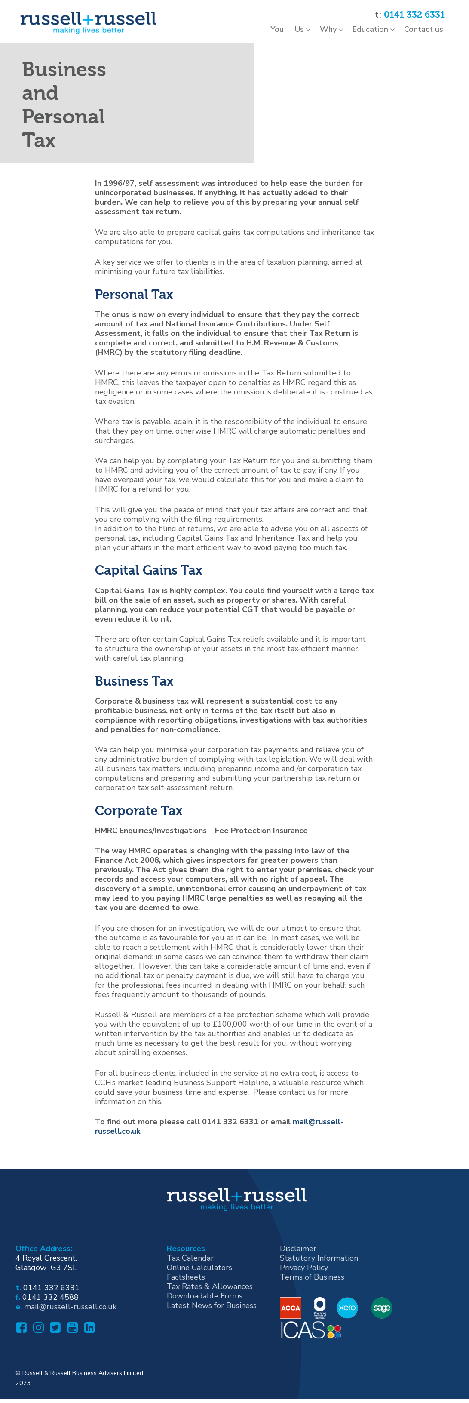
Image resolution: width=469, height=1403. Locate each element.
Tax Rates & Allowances (210, 1294)
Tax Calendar (190, 1265)
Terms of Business (312, 1284)
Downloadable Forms (204, 1303)
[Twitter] (54, 1338)
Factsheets (186, 1284)
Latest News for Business (212, 1313)
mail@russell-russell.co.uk (70, 1314)
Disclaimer (298, 1256)
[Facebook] (20, 1338)
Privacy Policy (304, 1275)
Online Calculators (199, 1275)
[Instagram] (37, 1338)
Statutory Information (319, 1265)
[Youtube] (71, 1338)
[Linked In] (88, 1338)
